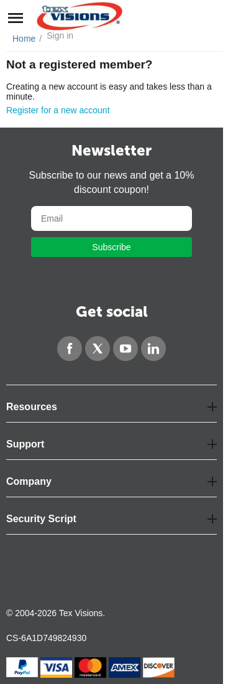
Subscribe (111, 247)
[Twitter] (97, 348)
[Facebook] (69, 348)
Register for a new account (58, 110)
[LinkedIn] (153, 348)
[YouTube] (125, 348)
